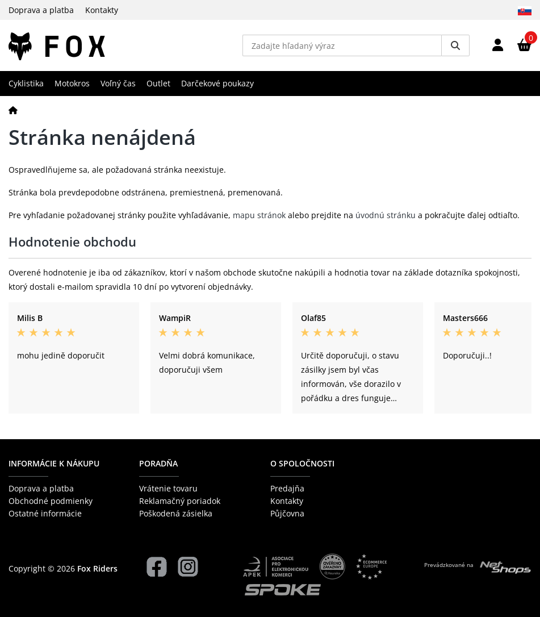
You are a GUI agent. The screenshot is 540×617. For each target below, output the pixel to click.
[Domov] (13, 110)
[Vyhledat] (455, 45)
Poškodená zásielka (175, 513)
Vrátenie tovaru (168, 488)
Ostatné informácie (45, 513)
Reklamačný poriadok (179, 500)
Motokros (72, 83)
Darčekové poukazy (217, 83)
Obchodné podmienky (51, 500)
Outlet (158, 83)
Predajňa (287, 488)
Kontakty (101, 10)
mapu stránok (259, 215)
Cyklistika (26, 83)
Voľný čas (118, 83)
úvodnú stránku (385, 215)
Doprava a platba (41, 10)
